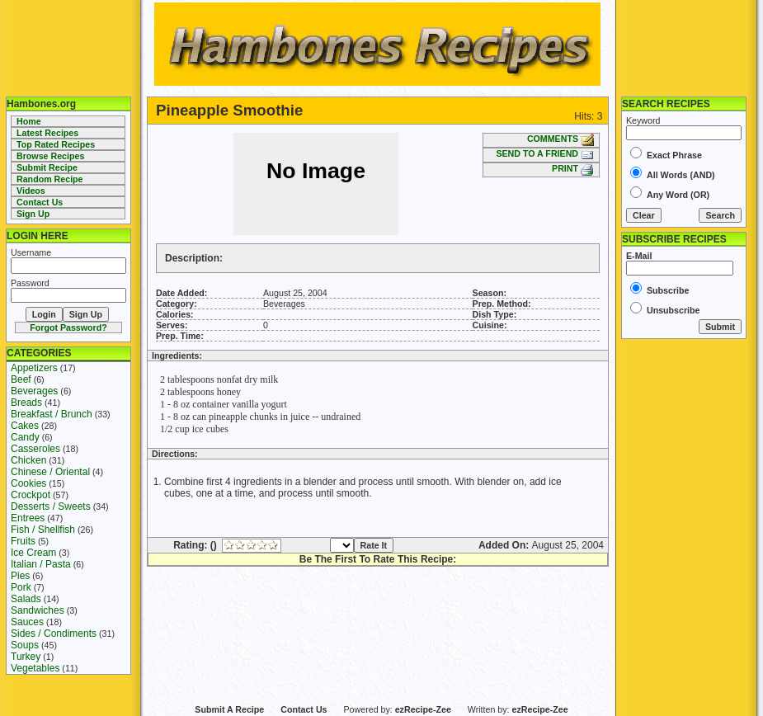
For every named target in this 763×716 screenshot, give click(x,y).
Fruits (23, 541)
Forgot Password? (68, 327)
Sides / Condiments (54, 633)
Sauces (27, 622)
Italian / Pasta (41, 564)
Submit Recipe (47, 167)
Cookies (28, 483)
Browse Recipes (50, 156)
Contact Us (39, 202)
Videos (30, 190)
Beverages (34, 391)
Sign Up (32, 214)
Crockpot (30, 495)
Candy (25, 437)
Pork (21, 587)
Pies (20, 576)
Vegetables (35, 668)
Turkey (25, 656)
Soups (25, 645)
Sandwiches (37, 610)
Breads (26, 402)
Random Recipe (49, 179)
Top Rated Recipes (55, 144)
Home (28, 121)
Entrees (28, 518)
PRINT (573, 168)
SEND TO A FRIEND (545, 153)
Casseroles (35, 449)
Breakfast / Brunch (51, 414)
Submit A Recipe (229, 709)
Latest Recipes (47, 133)
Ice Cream (33, 552)
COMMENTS (560, 139)
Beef (21, 379)
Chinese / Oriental (50, 472)
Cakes (25, 425)
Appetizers (34, 368)
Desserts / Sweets (51, 506)
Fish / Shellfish (43, 529)
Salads (26, 599)
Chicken (28, 460)
